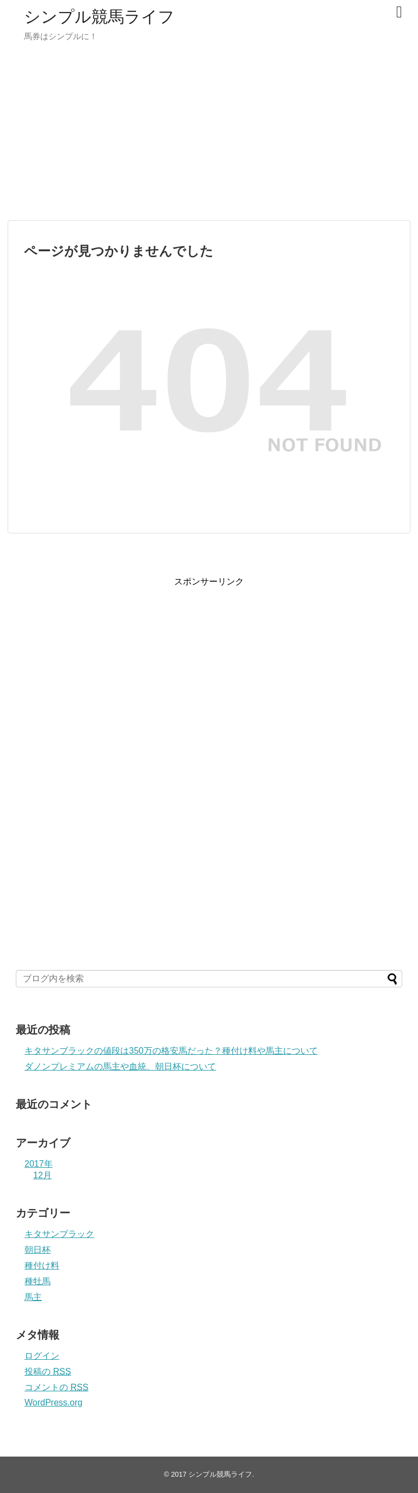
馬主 (33, 1297)
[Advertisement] (209, 136)
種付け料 (41, 1265)
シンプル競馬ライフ (99, 17)
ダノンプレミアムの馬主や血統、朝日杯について (120, 1066)
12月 (42, 1175)
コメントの (56, 1387)
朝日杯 (37, 1249)
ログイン (41, 1355)
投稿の (47, 1371)
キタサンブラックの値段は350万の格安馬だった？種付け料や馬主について (171, 1050)
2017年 (38, 1163)
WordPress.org (53, 1402)
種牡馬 (37, 1281)
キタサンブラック (59, 1234)
